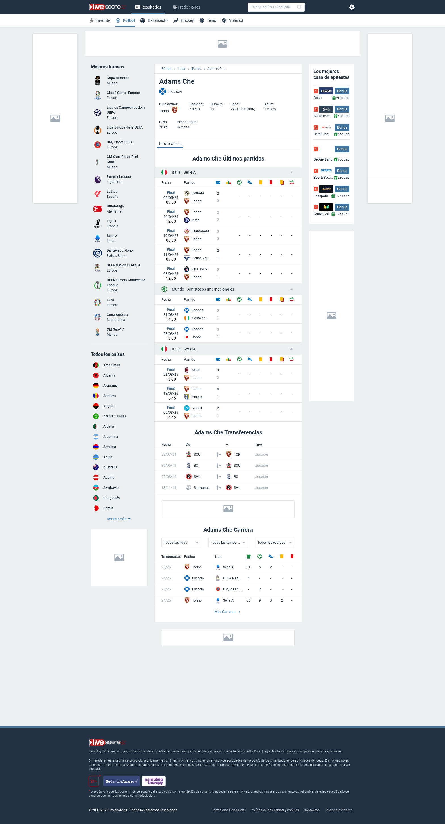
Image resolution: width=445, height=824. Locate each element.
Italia (181, 69)
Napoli (197, 408)
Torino (196, 69)
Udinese (198, 193)
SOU (197, 455)
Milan (196, 370)
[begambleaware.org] (121, 781)
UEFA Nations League (232, 578)
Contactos (312, 810)
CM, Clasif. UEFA (232, 589)
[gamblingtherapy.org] (154, 781)
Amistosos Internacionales (203, 289)
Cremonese (200, 231)
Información (170, 143)
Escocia (198, 310)
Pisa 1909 (199, 269)
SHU (197, 477)
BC (196, 466)
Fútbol (166, 69)
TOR (237, 455)
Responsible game (338, 810)
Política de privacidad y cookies (275, 810)
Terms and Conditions (229, 810)
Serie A (184, 172)
